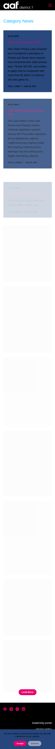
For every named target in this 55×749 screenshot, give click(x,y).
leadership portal (42, 722)
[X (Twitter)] (11, 709)
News (16, 36)
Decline (34, 743)
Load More (28, 692)
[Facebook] (5, 709)
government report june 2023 (25, 42)
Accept (20, 743)
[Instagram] (17, 709)
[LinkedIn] (23, 709)
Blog (10, 36)
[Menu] (50, 5)
